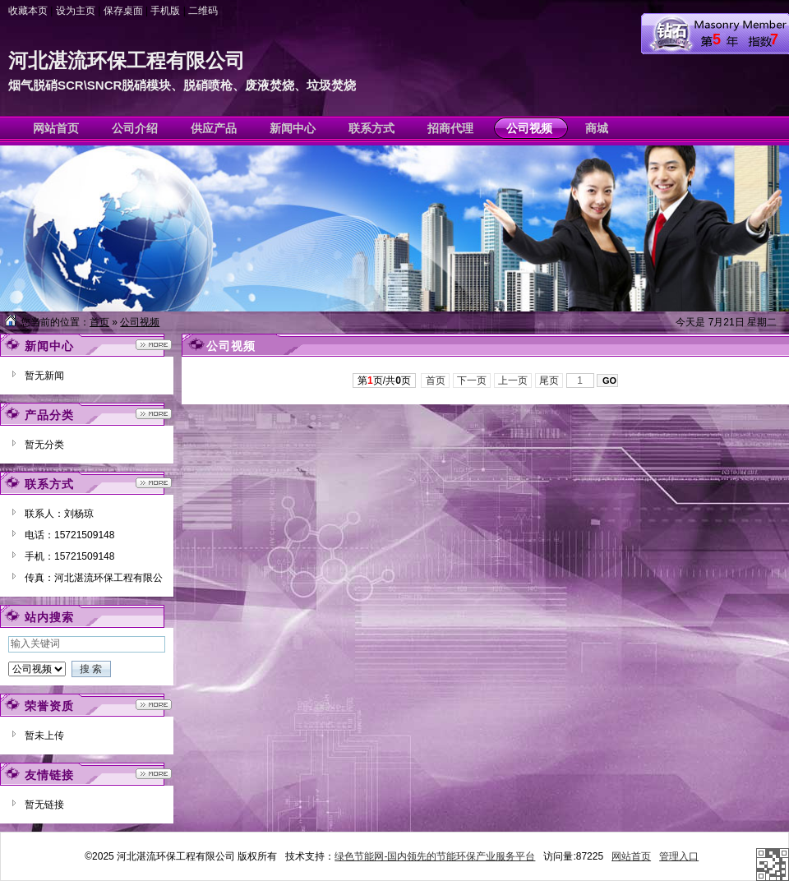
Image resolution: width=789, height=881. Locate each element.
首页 (99, 322)
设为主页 (75, 10)
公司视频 (139, 322)
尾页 (549, 380)
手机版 (165, 10)
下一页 (472, 380)
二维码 (203, 10)
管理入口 (679, 856)
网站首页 (631, 856)
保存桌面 (123, 10)
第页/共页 (384, 380)
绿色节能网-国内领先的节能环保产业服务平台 (435, 856)
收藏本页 (28, 10)
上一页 (513, 380)
